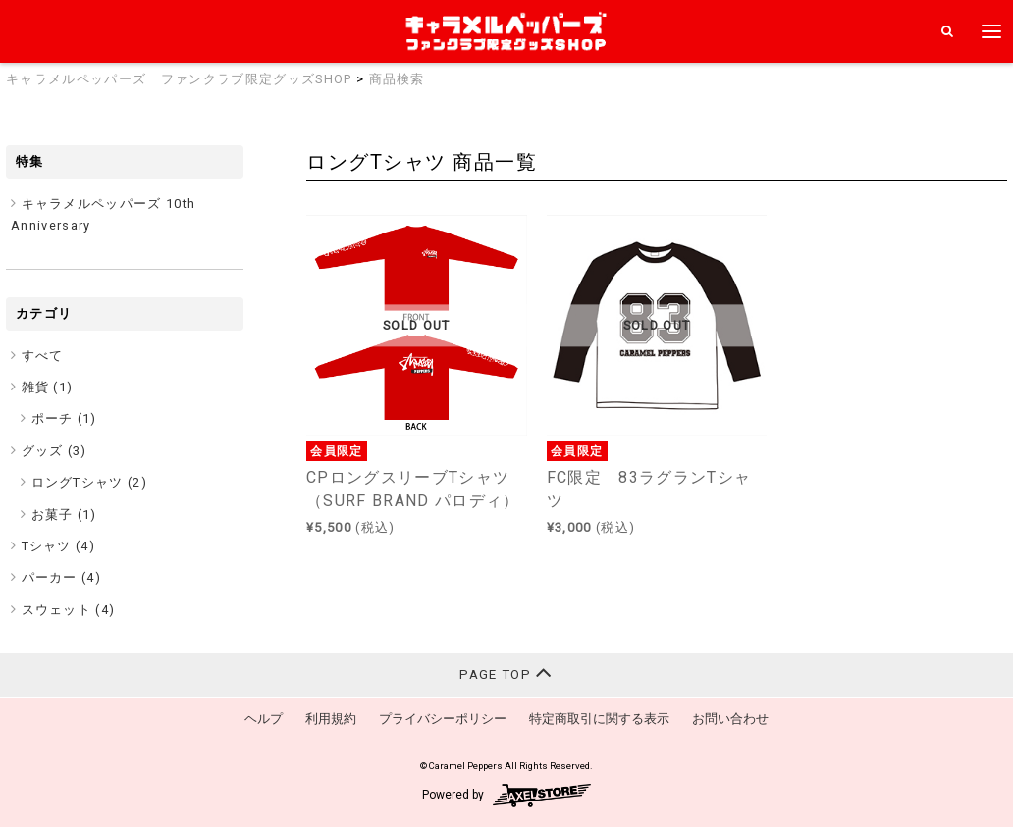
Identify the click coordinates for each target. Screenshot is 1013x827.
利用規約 (330, 718)
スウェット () (69, 609)
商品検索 (397, 79)
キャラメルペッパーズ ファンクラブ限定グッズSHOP (179, 79)
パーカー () (62, 577)
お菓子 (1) (64, 514)
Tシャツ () (59, 546)
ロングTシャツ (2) (89, 482)
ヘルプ (263, 718)
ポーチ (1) (64, 418)
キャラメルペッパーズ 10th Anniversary (103, 214)
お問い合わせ (730, 718)
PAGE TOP (506, 672)
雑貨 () (48, 387)
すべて (43, 355)
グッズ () (54, 450)
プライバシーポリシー (442, 718)
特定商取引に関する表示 (599, 718)
